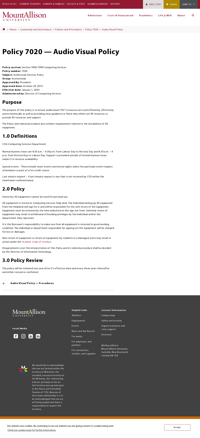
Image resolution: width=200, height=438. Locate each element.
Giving (173, 4)
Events (75, 326)
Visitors (115, 4)
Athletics (76, 315)
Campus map (108, 315)
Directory (155, 4)
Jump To (187, 4)
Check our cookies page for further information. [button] (32, 430)
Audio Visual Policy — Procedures (32, 283)
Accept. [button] (177, 427)
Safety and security (111, 321)
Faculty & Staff (76, 4)
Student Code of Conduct (37, 242)
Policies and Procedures (68, 29)
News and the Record (83, 331)
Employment (78, 321)
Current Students (30, 4)
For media (77, 336)
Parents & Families (53, 4)
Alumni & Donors (98, 4)
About (181, 15)
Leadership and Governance (36, 29)
